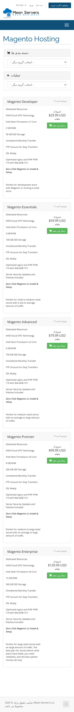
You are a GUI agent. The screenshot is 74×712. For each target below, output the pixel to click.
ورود (31, 5)
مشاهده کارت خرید (59, 5)
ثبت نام (39, 5)
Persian (21, 5)
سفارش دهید (57, 125)
